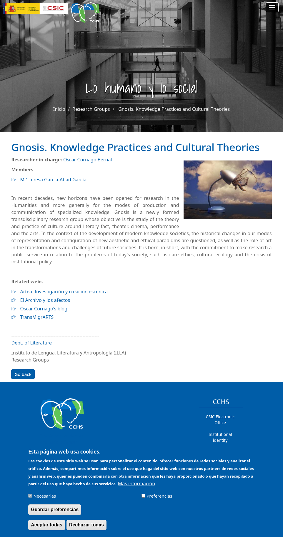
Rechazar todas (86, 528)
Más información (136, 487)
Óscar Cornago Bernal (87, 159)
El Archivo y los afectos (45, 300)
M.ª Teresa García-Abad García (53, 179)
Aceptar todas (46, 528)
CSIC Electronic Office (220, 419)
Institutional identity (220, 437)
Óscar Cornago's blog (43, 308)
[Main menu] (272, 7)
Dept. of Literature (31, 342)
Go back (22, 374)
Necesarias (44, 499)
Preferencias (159, 499)
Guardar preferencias (55, 513)
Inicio (59, 109)
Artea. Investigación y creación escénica (63, 291)
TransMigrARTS (37, 317)
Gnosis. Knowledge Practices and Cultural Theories (174, 109)
